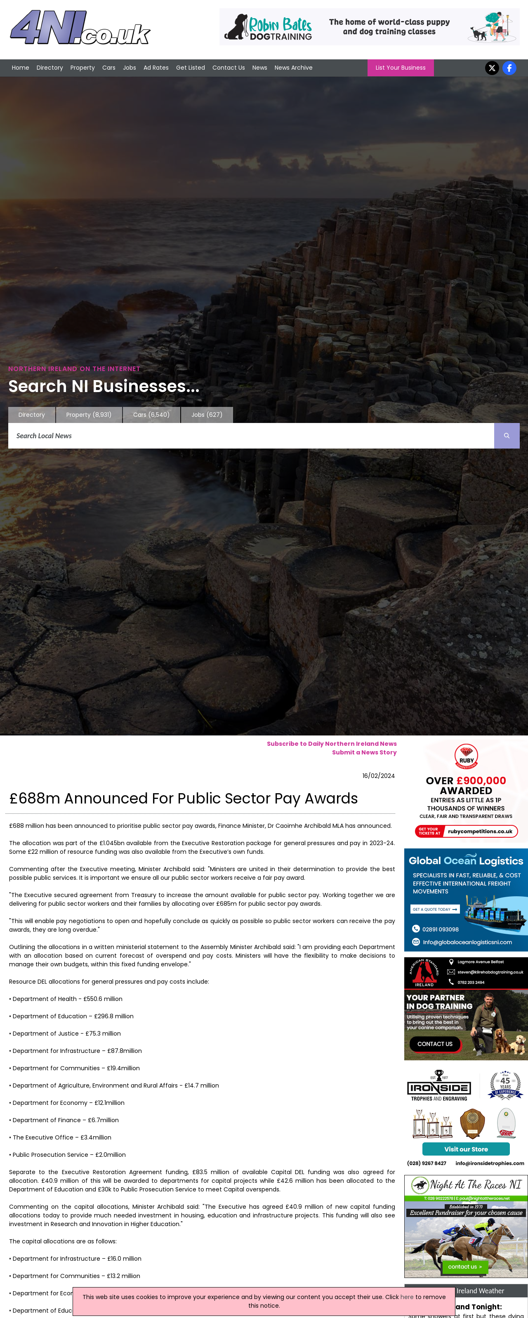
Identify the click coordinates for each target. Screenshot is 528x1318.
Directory (50, 67)
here (407, 1297)
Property (83, 67)
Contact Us (228, 67)
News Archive (294, 67)
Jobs (129, 67)
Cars (109, 67)
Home (20, 67)
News (259, 67)
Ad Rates (156, 67)
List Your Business (401, 67)
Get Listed (190, 67)
